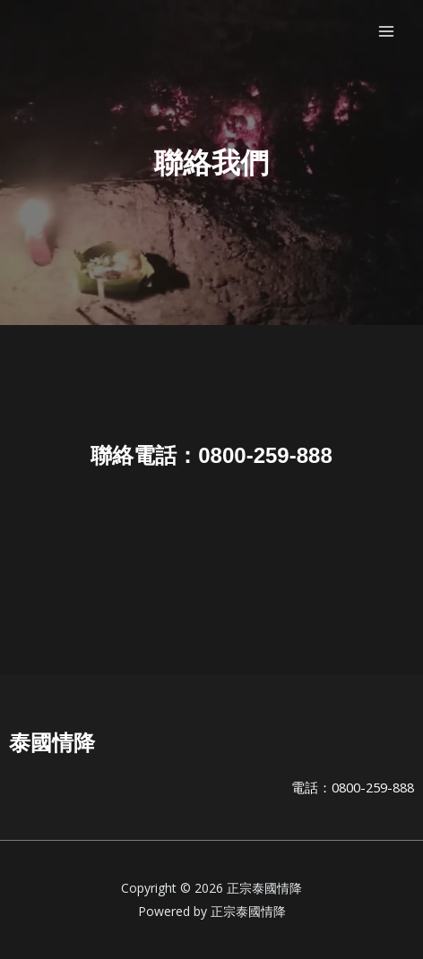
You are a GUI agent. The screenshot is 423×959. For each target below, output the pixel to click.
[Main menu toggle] (386, 31)
